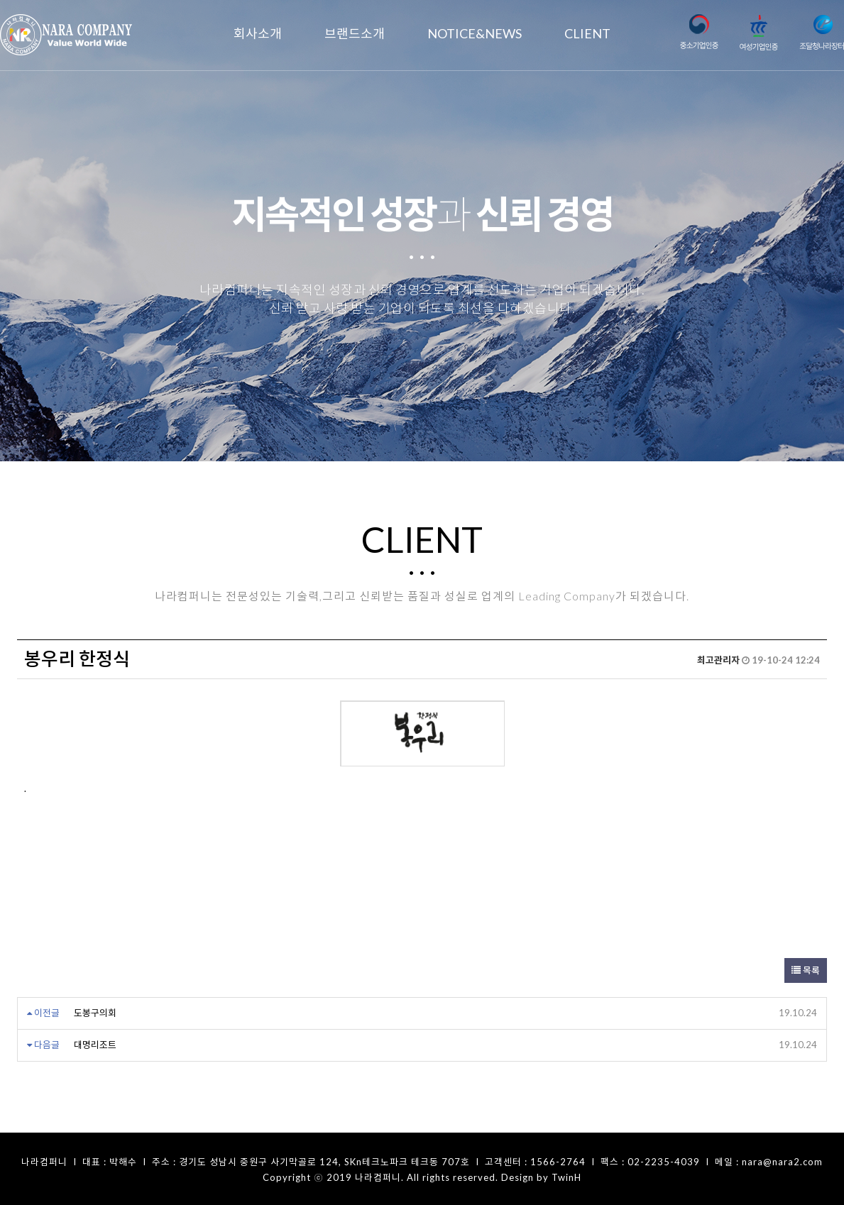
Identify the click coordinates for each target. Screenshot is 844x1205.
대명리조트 (95, 1043)
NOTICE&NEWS (474, 33)
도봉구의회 (95, 1011)
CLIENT (587, 33)
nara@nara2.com (782, 1160)
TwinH (566, 1176)
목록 (805, 968)
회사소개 (258, 33)
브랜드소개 (354, 33)
